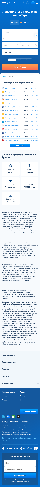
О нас (22, 400)
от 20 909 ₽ (34, 140)
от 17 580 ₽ (34, 121)
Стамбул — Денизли (11, 114)
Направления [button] (20, 355)
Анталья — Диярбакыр (12, 107)
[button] (23, 2)
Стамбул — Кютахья (11, 140)
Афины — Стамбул (11, 129)
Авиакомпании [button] (20, 362)
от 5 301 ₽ (35, 133)
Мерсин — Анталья (11, 95)
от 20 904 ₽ (34, 92)
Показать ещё (20, 145)
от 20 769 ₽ (34, 114)
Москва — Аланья (11, 121)
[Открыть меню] (37, 3)
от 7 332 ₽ (35, 125)
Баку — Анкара (10, 88)
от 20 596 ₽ (34, 103)
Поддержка (6, 400)
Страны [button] (20, 369)
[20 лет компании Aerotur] (4, 3)
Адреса (23, 392)
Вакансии (5, 404)
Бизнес (19, 60)
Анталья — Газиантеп (12, 125)
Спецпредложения (9, 392)
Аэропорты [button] (20, 383)
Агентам (23, 396)
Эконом (12, 60)
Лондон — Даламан (11, 110)
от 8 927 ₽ (35, 110)
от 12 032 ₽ (34, 99)
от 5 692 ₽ (35, 129)
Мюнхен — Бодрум (11, 99)
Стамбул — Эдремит (11, 118)
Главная (4, 76)
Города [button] (20, 376)
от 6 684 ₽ (35, 107)
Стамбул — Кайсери (11, 92)
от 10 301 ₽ (34, 88)
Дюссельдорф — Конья (12, 136)
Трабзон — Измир (11, 133)
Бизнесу (5, 396)
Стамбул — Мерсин (11, 103)
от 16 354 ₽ (34, 136)
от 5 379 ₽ (35, 95)
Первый (27, 60)
